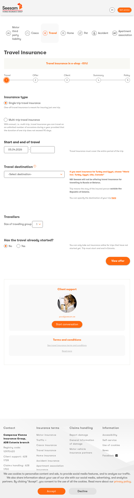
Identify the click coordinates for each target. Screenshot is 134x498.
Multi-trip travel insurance (24, 119)
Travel (50, 33)
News (106, 450)
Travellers (12, 217)
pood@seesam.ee (67, 316)
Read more (67, 351)
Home (67, 33)
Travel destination (18, 167)
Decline (82, 491)
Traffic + (41, 440)
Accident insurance (47, 460)
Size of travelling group (17, 224)
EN (112, 10)
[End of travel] (43, 149)
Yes (23, 246)
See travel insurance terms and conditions (67, 345)
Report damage (79, 435)
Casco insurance (46, 445)
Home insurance (46, 455)
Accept (51, 491)
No (10, 246)
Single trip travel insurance (24, 103)
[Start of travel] (16, 149)
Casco (32, 33)
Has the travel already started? (28, 240)
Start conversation (67, 324)
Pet (83, 33)
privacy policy (122, 481)
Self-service (124, 10)
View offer (117, 260)
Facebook (110, 455)
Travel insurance (46, 450)
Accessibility (110, 435)
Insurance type (16, 97)
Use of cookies (111, 445)
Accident (100, 33)
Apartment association (122, 33)
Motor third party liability (13, 33)
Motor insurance (46, 435)
